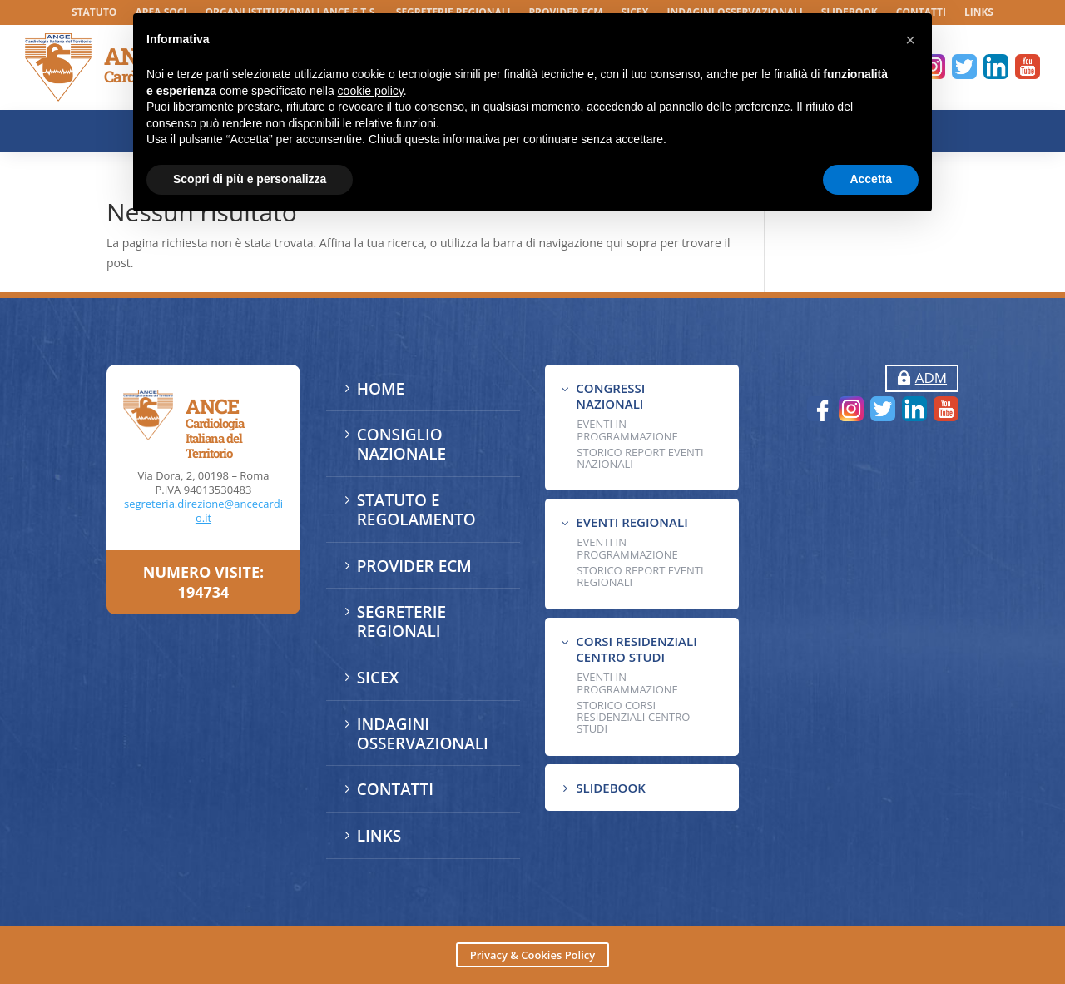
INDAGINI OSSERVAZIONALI (422, 733)
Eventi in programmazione (627, 683)
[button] (910, 40)
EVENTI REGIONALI (631, 522)
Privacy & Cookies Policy (532, 954)
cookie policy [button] (371, 90)
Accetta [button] (871, 179)
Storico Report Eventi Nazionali (640, 458)
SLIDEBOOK (610, 787)
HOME (380, 389)
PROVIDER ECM (414, 566)
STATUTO (94, 13)
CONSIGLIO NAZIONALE (402, 444)
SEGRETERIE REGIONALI (401, 621)
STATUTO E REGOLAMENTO (416, 510)
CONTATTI (395, 789)
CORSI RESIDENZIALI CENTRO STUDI (636, 649)
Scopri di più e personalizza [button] (249, 179)
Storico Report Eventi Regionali (640, 576)
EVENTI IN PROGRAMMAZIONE (627, 430)
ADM (931, 377)
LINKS (978, 13)
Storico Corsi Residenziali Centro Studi (633, 717)
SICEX (378, 677)
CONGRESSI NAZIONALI (610, 396)
